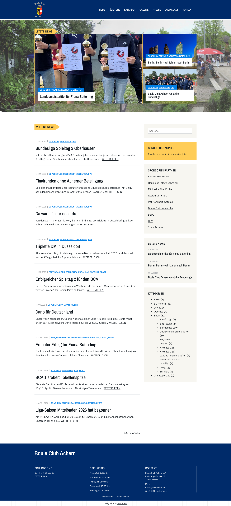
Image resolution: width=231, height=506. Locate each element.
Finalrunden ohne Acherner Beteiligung (69, 181)
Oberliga (94, 272)
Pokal (163, 367)
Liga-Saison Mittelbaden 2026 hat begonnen (74, 410)
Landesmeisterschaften (70, 90)
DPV (188, 56)
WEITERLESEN (110, 159)
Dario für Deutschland (54, 312)
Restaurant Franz (157, 195)
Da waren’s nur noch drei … (59, 213)
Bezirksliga (71, 272)
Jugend (54, 90)
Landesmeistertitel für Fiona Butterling (66, 96)
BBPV (51, 272)
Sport (103, 272)
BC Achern (45, 90)
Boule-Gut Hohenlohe (160, 208)
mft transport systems (160, 202)
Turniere (164, 371)
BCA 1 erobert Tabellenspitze (61, 377)
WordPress (122, 503)
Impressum (107, 496)
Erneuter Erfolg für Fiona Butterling (66, 344)
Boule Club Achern (55, 453)
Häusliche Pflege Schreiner (163, 183)
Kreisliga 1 (83, 272)
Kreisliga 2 (165, 351)
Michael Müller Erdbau (160, 189)
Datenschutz (123, 496)
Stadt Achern (155, 227)
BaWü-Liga (166, 319)
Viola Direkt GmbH (158, 176)
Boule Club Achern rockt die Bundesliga (163, 95)
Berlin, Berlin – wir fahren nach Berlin (168, 62)
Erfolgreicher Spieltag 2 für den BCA (67, 279)
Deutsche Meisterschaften (172, 56)
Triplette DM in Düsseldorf (58, 246)
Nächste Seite (132, 433)
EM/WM (66, 304)
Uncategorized (162, 375)
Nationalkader (168, 359)
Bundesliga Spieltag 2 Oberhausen (65, 148)
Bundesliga (164, 87)
